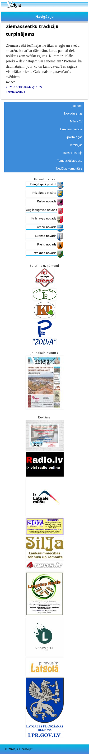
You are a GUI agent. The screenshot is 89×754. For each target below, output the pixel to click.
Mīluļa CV (76, 121)
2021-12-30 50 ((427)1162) (24, 87)
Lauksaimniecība (71, 129)
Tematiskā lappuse (69, 160)
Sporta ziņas (74, 137)
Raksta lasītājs (15, 92)
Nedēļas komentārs (69, 168)
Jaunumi (76, 105)
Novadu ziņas (73, 113)
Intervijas (76, 145)
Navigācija (44, 17)
